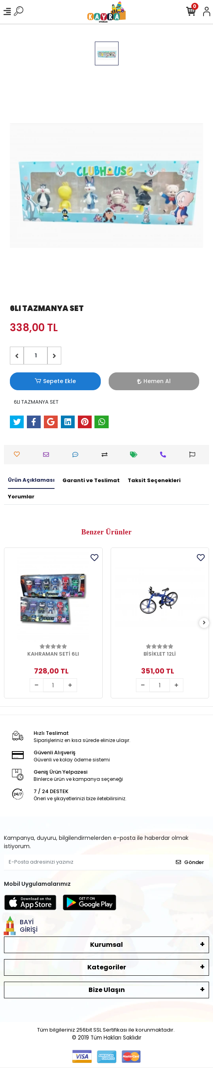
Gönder (190, 862)
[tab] (31, 480)
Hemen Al (154, 381)
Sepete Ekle (55, 381)
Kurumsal (106, 944)
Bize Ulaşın (107, 989)
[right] (204, 623)
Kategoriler (106, 967)
